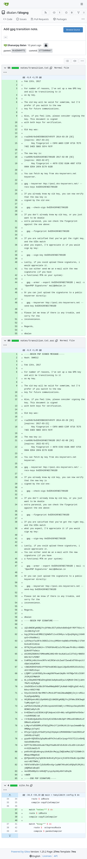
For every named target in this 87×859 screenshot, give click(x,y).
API (55, 856)
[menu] (82, 61)
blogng (23, 12)
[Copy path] (51, 68)
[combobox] (67, 61)
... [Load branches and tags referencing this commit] (6, 37)
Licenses (47, 856)
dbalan (11, 12)
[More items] (83, 19)
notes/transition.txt (35, 68)
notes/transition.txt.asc (37, 340)
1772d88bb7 (45, 50)
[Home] (6, 4)
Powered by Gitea (20, 851)
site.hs (24, 785)
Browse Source (73, 29)
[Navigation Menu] (82, 4)
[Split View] (74, 61)
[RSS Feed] (45, 12)
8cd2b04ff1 (18, 50)
